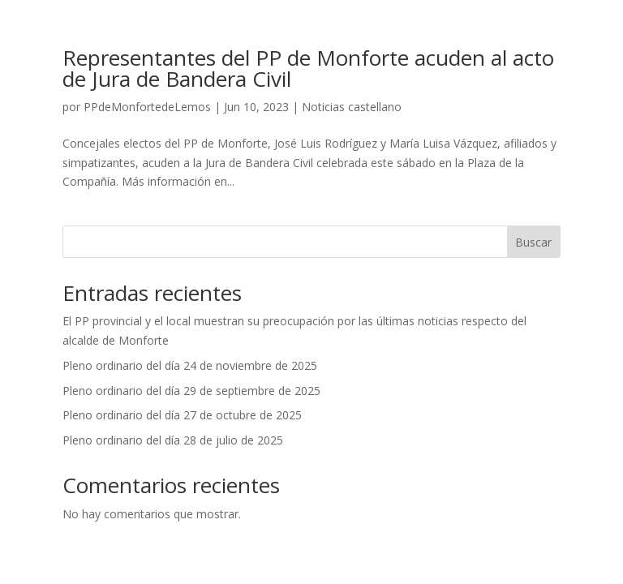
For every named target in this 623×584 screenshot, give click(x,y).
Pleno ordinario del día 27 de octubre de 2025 (182, 415)
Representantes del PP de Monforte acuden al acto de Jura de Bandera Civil (308, 68)
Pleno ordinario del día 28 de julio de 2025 (172, 440)
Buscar (533, 242)
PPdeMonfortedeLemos (147, 106)
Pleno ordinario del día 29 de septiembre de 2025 (191, 390)
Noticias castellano (352, 106)
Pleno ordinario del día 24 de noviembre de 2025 (189, 365)
